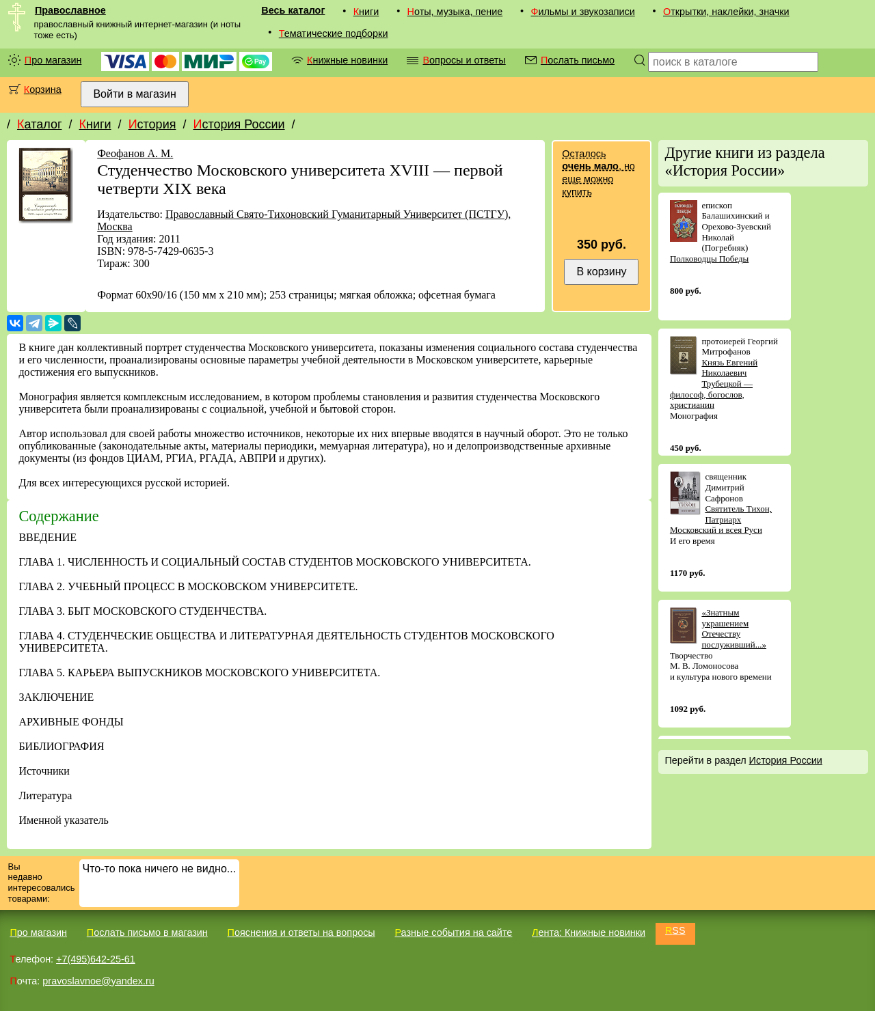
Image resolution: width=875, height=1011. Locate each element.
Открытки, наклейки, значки (726, 11)
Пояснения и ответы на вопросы (301, 932)
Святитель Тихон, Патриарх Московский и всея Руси (721, 519)
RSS (675, 930)
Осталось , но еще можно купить (598, 172)
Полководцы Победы (709, 258)
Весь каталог (293, 10)
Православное (70, 10)
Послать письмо (578, 60)
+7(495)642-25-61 (95, 959)
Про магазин (53, 60)
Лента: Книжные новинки (588, 932)
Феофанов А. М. (135, 153)
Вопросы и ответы (463, 60)
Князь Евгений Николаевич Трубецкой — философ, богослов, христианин (713, 383)
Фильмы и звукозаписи (582, 11)
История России (238, 124)
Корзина (43, 89)
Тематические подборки (333, 33)
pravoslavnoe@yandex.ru (98, 980)
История (152, 124)
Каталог (39, 124)
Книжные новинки (347, 60)
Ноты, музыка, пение (455, 11)
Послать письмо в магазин (147, 932)
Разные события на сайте (453, 932)
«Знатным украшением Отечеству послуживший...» (733, 628)
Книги (366, 11)
